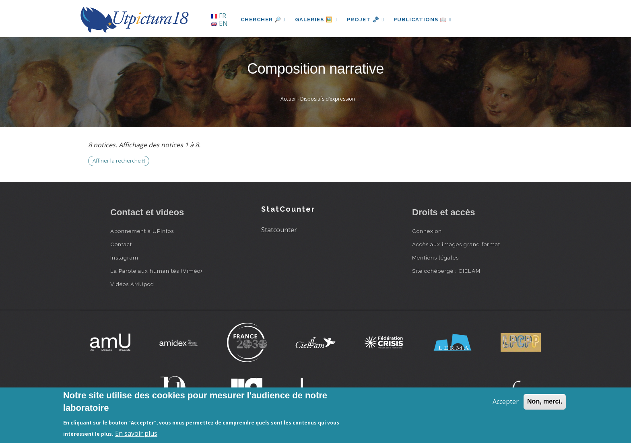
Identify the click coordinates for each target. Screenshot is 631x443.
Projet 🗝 (365, 19)
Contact (121, 244)
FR (218, 15)
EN (219, 23)
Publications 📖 (423, 19)
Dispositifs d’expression (327, 98)
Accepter (506, 401)
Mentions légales (435, 257)
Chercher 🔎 (263, 19)
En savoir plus (136, 433)
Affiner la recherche (119, 160)
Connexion (427, 231)
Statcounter (279, 229)
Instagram (124, 257)
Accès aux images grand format (456, 244)
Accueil (288, 98)
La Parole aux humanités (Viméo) (156, 271)
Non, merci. (544, 401)
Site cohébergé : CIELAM (446, 271)
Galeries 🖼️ (316, 19)
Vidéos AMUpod (132, 284)
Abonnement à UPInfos (142, 231)
